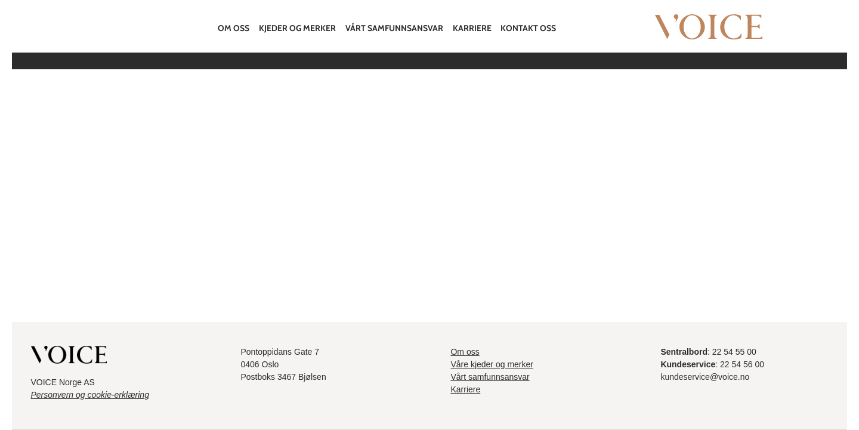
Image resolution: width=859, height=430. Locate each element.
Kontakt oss (528, 28)
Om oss (233, 28)
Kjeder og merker (297, 28)
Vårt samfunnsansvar (394, 28)
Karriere (472, 28)
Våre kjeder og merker (491, 364)
